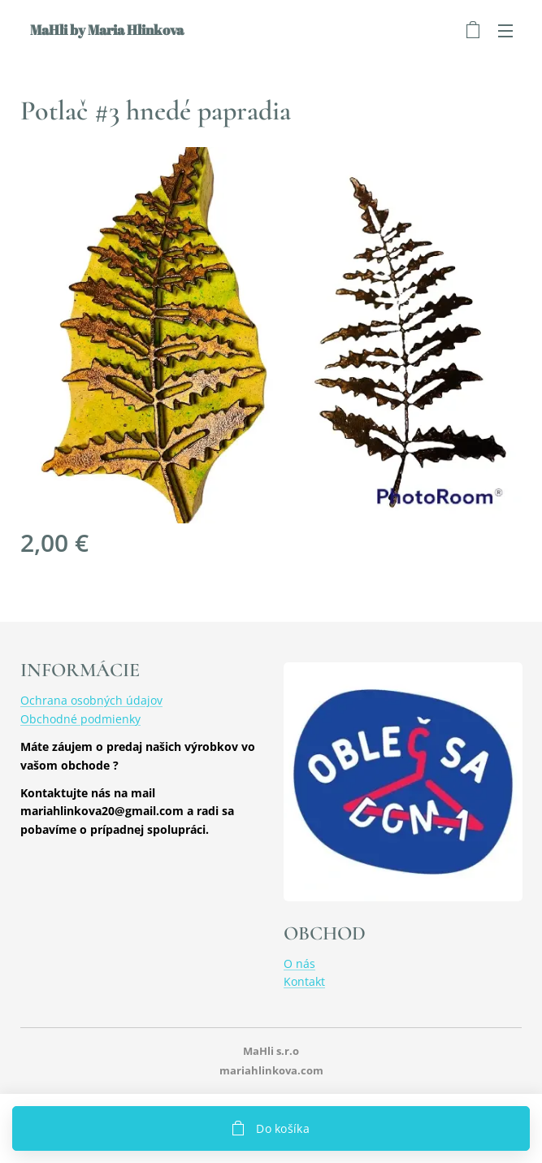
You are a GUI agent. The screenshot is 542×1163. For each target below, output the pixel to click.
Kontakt (304, 982)
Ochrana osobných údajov (91, 701)
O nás (299, 963)
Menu (505, 31)
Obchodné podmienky (80, 719)
